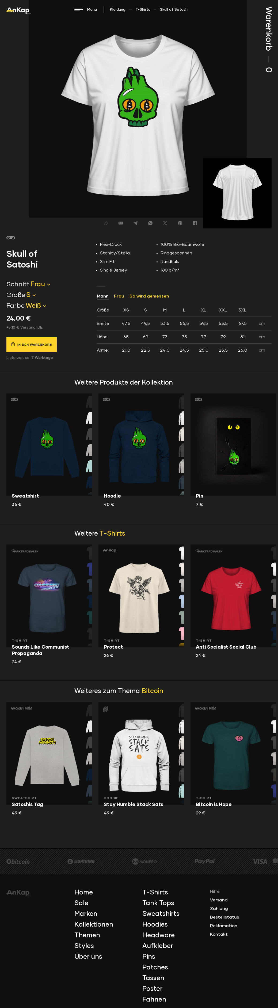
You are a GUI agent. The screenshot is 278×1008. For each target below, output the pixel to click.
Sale (81, 903)
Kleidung (117, 10)
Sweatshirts (161, 914)
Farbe (15, 306)
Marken (85, 914)
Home (83, 892)
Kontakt (219, 934)
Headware (158, 935)
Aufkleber (157, 946)
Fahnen (154, 999)
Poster (152, 989)
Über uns (88, 957)
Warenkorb (268, 39)
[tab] (184, 330)
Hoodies (155, 925)
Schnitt (17, 284)
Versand (219, 900)
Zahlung (219, 909)
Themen (87, 935)
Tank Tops (158, 903)
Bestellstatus (224, 917)
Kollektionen (93, 925)
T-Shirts (142, 10)
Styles (84, 946)
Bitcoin (152, 691)
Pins (148, 957)
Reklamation (223, 926)
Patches (155, 967)
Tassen (153, 978)
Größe (15, 295)
